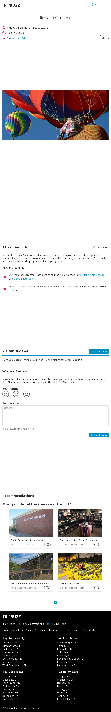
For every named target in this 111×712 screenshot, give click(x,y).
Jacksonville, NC (66, 665)
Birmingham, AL (11, 645)
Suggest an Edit (17, 38)
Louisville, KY (64, 661)
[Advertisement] (55, 64)
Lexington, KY (10, 676)
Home (5, 630)
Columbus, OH (10, 642)
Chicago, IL (63, 689)
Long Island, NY (11, 682)
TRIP (11, 5)
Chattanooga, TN (12, 658)
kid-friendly (84, 274)
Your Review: (11, 403)
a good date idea (23, 278)
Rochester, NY (10, 695)
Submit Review (99, 434)
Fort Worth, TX (10, 686)
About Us (17, 630)
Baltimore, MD (10, 692)
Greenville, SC (10, 699)
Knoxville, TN (9, 655)
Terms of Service (69, 630)
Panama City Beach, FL (70, 658)
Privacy (53, 630)
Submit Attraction (36, 630)
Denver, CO (63, 682)
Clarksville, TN (10, 652)
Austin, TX (62, 695)
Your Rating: (10, 388)
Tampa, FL (63, 645)
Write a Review (98, 351)
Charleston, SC (65, 679)
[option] (55, 115)
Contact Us (89, 630)
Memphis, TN (10, 661)
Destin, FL (63, 686)
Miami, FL (62, 692)
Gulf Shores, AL (11, 649)
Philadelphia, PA (66, 699)
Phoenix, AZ (64, 655)
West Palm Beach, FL (14, 665)
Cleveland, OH (10, 679)
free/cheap (98, 274)
